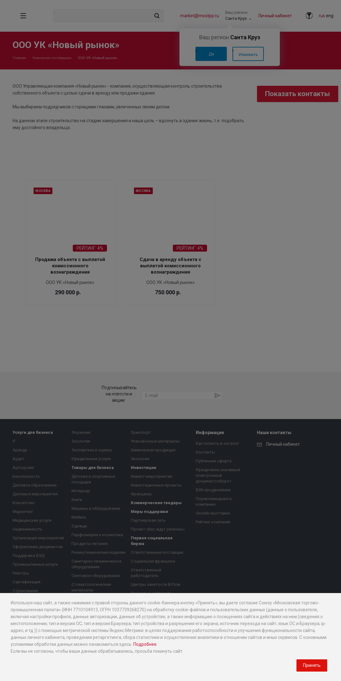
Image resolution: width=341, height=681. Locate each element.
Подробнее (145, 644)
